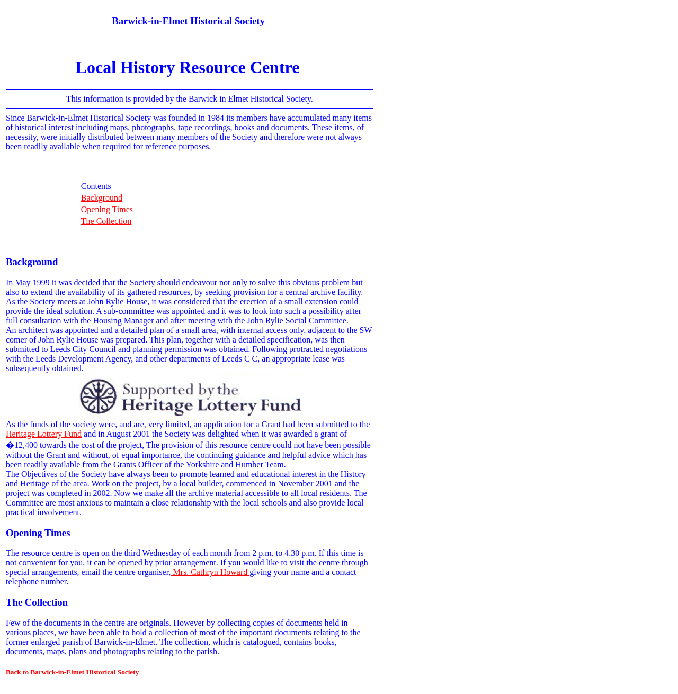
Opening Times (107, 209)
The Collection (106, 221)
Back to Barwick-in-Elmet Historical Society (72, 672)
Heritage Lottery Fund (44, 433)
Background (101, 197)
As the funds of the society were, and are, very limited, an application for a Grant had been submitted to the (188, 424)
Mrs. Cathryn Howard (210, 571)
